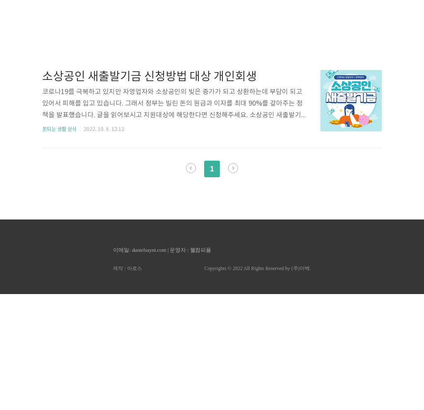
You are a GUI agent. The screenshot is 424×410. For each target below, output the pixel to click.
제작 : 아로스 (127, 384)
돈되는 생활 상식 (59, 245)
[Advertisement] (212, 79)
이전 (191, 284)
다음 (233, 284)
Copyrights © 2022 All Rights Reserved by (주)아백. (257, 384)
